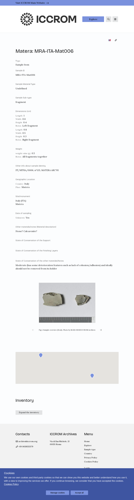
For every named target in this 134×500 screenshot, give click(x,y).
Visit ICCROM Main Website (30, 2)
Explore (93, 19)
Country (88, 453)
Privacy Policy (90, 457)
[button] (33, 330)
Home (87, 441)
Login (87, 468)
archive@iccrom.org (27, 441)
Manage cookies (57, 493)
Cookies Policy (91, 461)
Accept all (79, 493)
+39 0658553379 (24, 446)
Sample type (90, 449)
